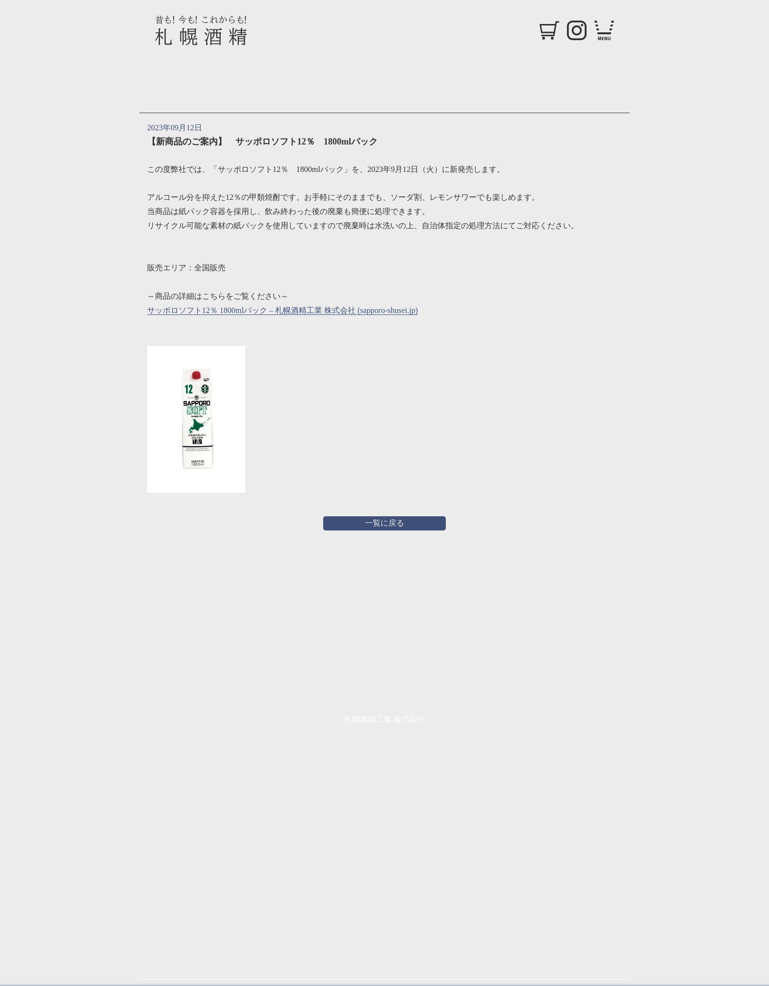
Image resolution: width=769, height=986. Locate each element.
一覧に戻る (384, 523)
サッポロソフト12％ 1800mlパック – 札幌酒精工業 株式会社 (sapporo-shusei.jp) (282, 310)
